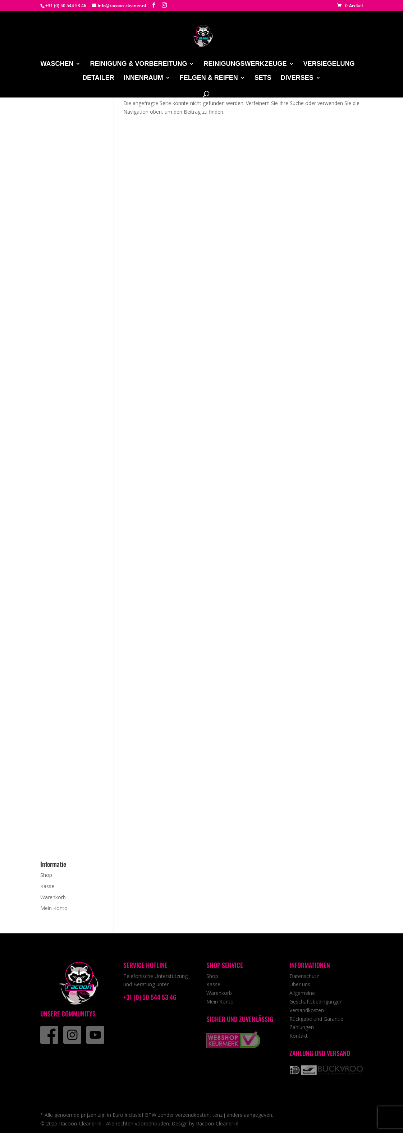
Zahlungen (301, 1027)
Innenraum (143, 78)
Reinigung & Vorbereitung (138, 64)
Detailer (98, 78)
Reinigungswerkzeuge (245, 64)
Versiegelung (329, 64)
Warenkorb (53, 897)
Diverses (297, 78)
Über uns (299, 984)
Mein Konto (54, 908)
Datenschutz (304, 976)
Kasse (47, 886)
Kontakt (298, 1035)
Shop (46, 875)
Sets (263, 78)
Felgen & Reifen (209, 78)
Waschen (56, 64)
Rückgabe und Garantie (316, 1018)
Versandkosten (306, 1010)
